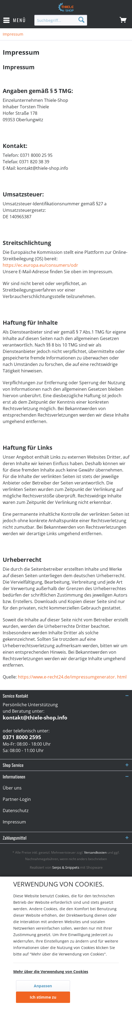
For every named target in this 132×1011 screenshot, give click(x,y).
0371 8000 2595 (22, 737)
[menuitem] (14, 20)
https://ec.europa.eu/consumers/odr (40, 265)
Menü (14, 19)
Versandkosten (95, 852)
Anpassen (43, 985)
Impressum (14, 822)
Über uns (12, 788)
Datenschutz (16, 810)
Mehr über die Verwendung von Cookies (50, 971)
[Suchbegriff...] (60, 20)
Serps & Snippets (65, 867)
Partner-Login (17, 799)
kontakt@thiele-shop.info (35, 717)
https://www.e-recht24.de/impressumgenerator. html (72, 677)
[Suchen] (81, 19)
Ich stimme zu (43, 997)
